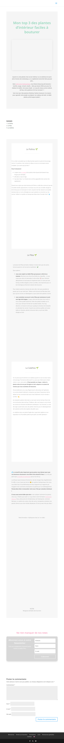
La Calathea (11, 128)
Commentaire (10, 685)
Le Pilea (10, 125)
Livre (39, 734)
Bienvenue (11, 734)
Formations (32, 734)
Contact (29, 736)
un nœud (23, 172)
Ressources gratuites (48, 734)
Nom (8, 704)
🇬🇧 (34, 736)
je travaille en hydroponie (23, 476)
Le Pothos (10, 123)
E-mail (8, 709)
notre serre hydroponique (23, 84)
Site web (8, 714)
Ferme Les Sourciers (21, 734)
